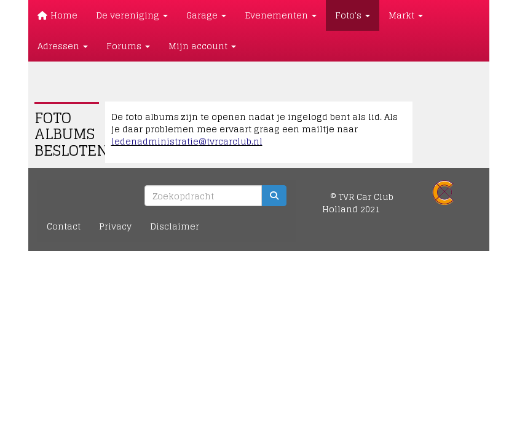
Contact (64, 226)
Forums (128, 46)
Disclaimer (174, 226)
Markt (406, 15)
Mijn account (202, 46)
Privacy (115, 226)
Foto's (352, 15)
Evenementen (281, 15)
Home (57, 15)
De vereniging (132, 15)
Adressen (62, 46)
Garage (206, 15)
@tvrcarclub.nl (186, 141)
